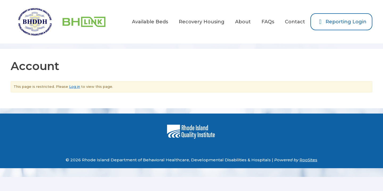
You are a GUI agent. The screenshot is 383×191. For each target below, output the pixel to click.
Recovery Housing (201, 22)
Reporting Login (341, 22)
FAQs (267, 22)
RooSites (308, 159)
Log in (74, 86)
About (243, 22)
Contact (295, 22)
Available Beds (150, 22)
